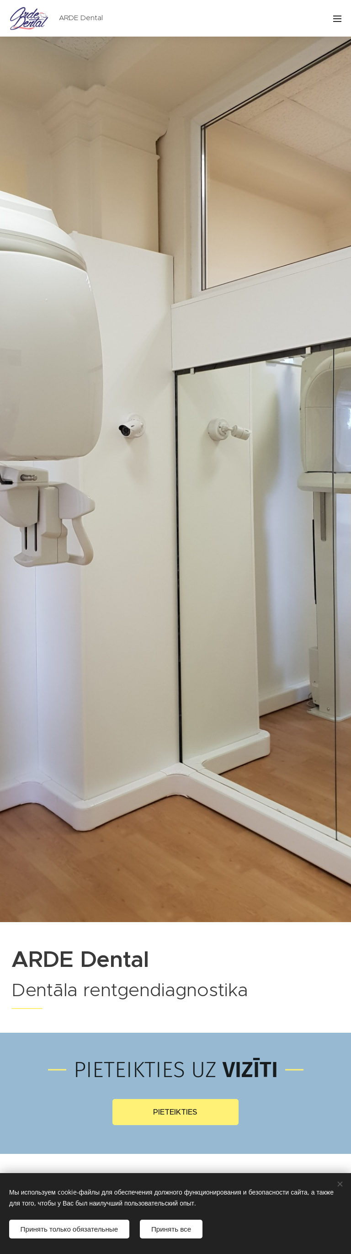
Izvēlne (337, 18)
